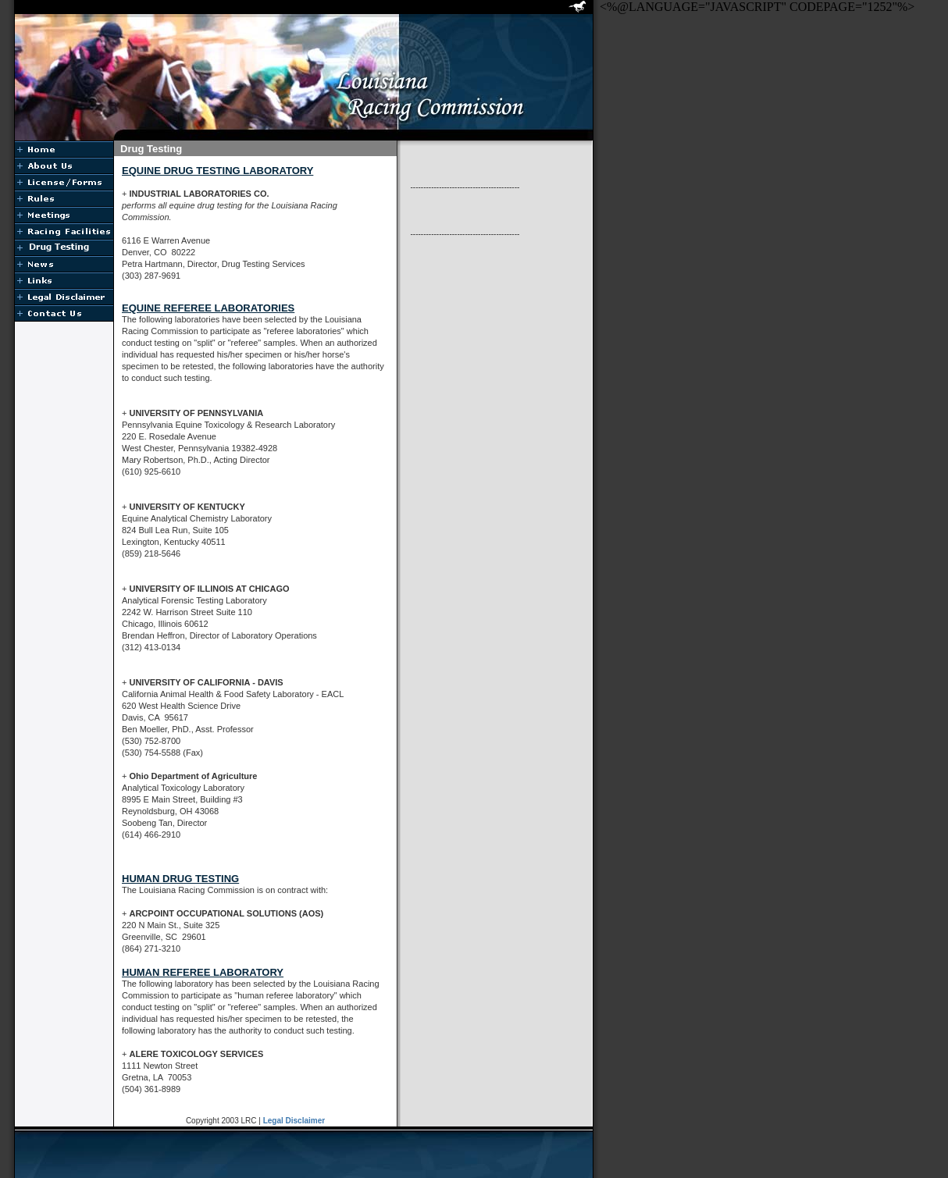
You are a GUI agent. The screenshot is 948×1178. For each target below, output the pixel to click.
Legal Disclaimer (294, 1120)
